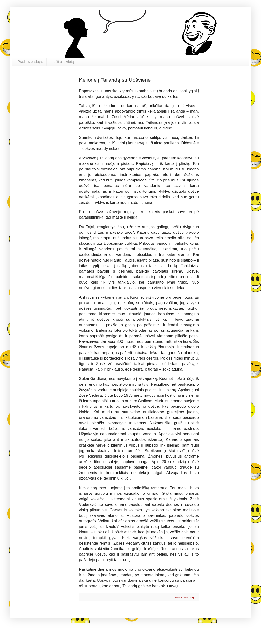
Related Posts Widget (185, 597)
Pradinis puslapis (30, 62)
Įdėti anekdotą (63, 62)
